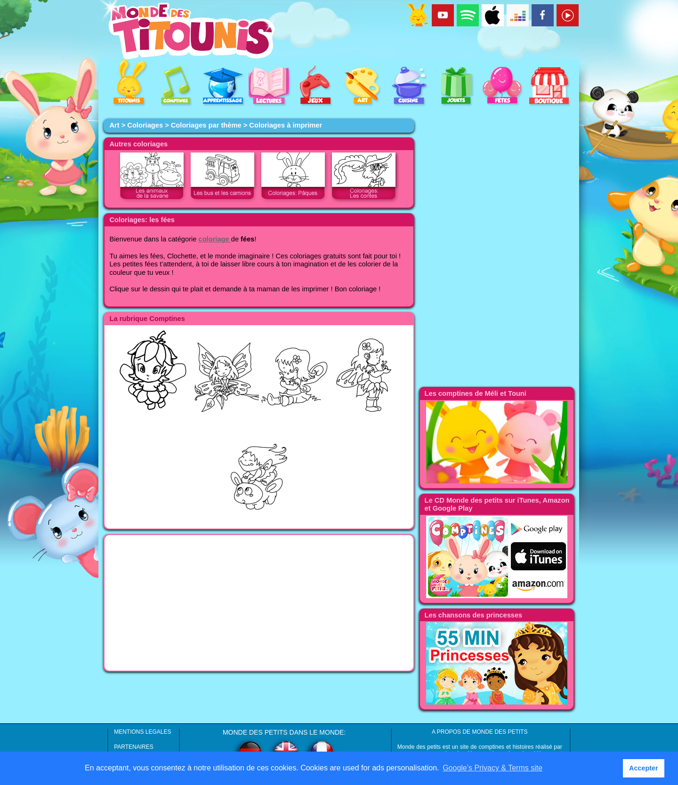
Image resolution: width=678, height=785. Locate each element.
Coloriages (145, 125)
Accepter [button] (643, 768)
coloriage (215, 239)
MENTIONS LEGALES (142, 732)
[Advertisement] (259, 603)
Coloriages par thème (206, 125)
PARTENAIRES (133, 747)
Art (114, 125)
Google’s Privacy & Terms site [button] (492, 768)
